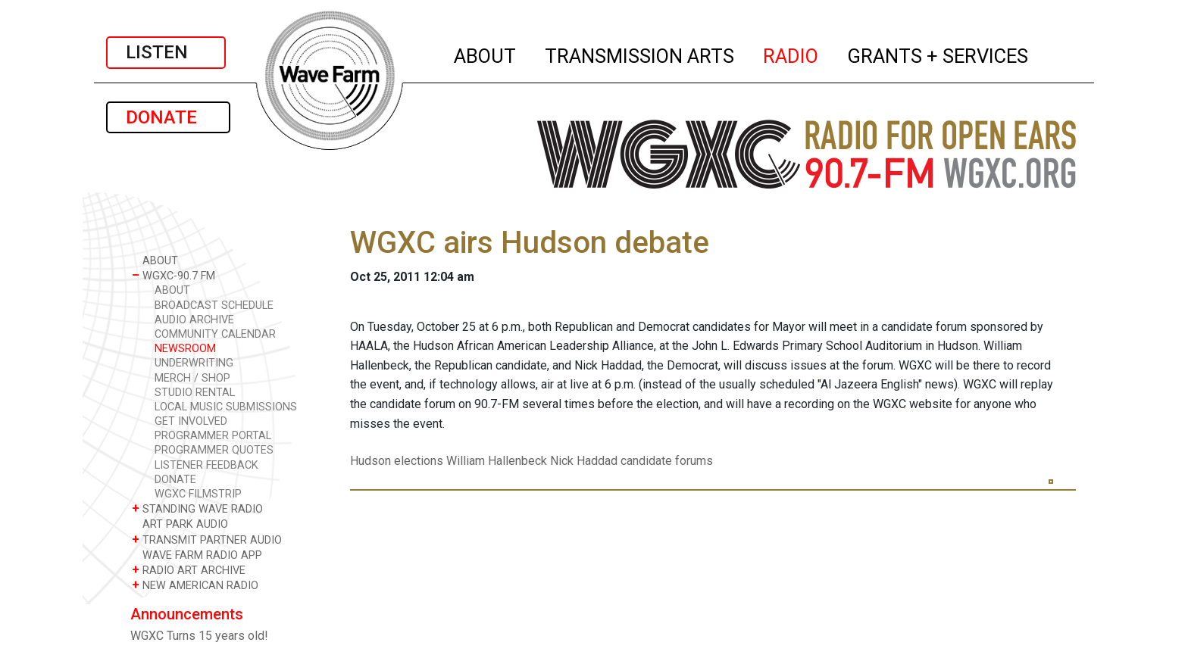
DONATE (168, 117)
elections (418, 461)
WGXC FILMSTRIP (198, 494)
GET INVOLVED (191, 421)
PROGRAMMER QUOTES (214, 450)
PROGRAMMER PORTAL (213, 435)
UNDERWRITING (194, 363)
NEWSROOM (185, 348)
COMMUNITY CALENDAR (215, 334)
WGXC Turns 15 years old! (199, 635)
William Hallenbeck (496, 461)
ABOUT (485, 53)
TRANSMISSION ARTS (640, 53)
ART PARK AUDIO (180, 523)
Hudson (370, 461)
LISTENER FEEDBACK (206, 465)
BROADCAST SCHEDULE (214, 305)
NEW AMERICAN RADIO (195, 585)
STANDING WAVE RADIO (197, 508)
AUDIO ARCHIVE (194, 319)
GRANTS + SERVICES (938, 53)
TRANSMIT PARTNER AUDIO (207, 539)
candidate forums (667, 461)
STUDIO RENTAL (195, 392)
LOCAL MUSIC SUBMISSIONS (226, 407)
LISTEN (166, 52)
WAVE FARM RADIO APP (197, 554)
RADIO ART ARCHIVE (188, 570)
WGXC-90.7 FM (173, 275)
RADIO (791, 53)
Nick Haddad (583, 461)
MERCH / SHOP (192, 378)
